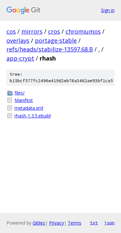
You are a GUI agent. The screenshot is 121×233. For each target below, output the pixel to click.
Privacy (56, 223)
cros (54, 31)
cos (11, 31)
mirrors (32, 31)
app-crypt (20, 58)
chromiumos (83, 31)
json (109, 223)
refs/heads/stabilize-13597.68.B (49, 49)
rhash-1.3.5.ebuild (33, 116)
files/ (20, 93)
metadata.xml (29, 108)
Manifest (24, 100)
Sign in (108, 10)
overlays (17, 40)
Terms (74, 223)
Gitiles (39, 223)
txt (94, 223)
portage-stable (56, 40)
